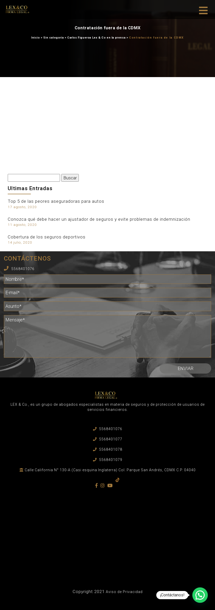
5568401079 (110, 460)
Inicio (35, 37)
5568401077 (110, 439)
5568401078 (110, 449)
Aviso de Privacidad (124, 592)
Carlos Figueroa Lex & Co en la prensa (96, 37)
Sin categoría (53, 37)
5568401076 (23, 269)
